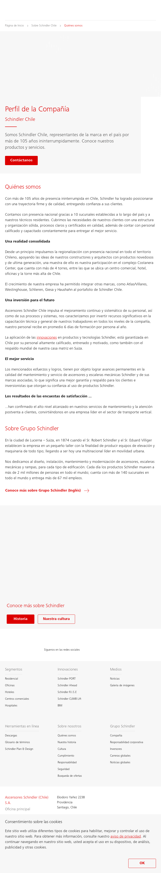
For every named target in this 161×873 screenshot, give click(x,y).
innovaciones (47, 338)
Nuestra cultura (56, 619)
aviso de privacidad (125, 837)
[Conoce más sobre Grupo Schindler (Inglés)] (49, 490)
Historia (20, 619)
